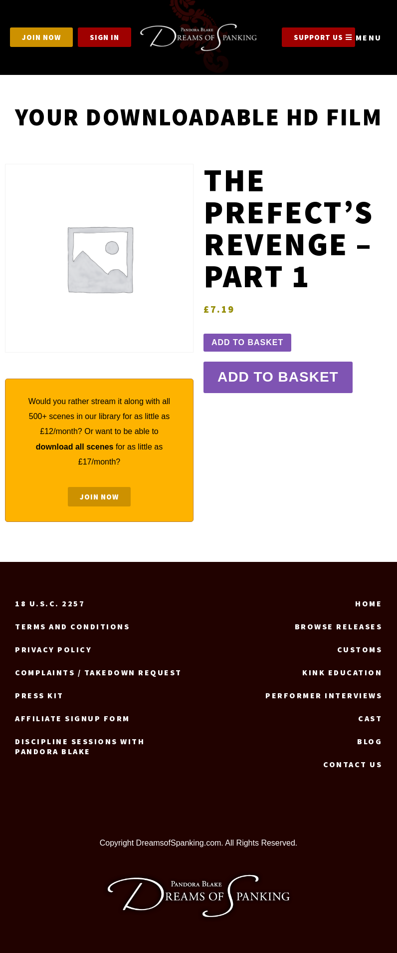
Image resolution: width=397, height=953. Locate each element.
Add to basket (247, 342)
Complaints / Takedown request (98, 672)
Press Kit (39, 695)
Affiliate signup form (72, 718)
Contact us (352, 764)
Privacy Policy (53, 649)
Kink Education (342, 672)
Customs (360, 649)
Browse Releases (339, 626)
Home (368, 603)
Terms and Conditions (72, 626)
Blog (369, 741)
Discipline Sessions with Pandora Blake (80, 746)
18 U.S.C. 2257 (50, 603)
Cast (370, 718)
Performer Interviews (323, 695)
